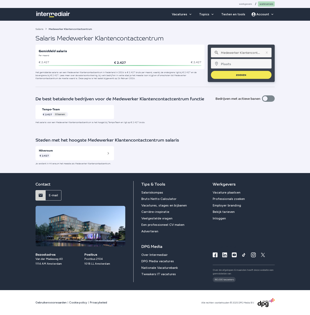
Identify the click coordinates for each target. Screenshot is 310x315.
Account (262, 14)
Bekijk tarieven (224, 212)
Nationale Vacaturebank (159, 268)
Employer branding (227, 205)
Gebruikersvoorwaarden (51, 302)
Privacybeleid (98, 302)
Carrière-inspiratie (155, 212)
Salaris (39, 29)
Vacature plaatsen (226, 192)
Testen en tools (233, 14)
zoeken (241, 75)
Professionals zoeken (229, 199)
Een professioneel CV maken (162, 225)
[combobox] (241, 52)
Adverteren (149, 231)
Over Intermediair (154, 255)
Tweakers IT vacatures (158, 274)
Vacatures (179, 14)
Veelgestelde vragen (156, 218)
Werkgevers (245, 4)
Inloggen (219, 218)
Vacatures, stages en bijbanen (164, 205)
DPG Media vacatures (157, 261)
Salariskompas (152, 192)
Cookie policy (78, 302)
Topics (204, 14)
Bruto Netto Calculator (159, 199)
